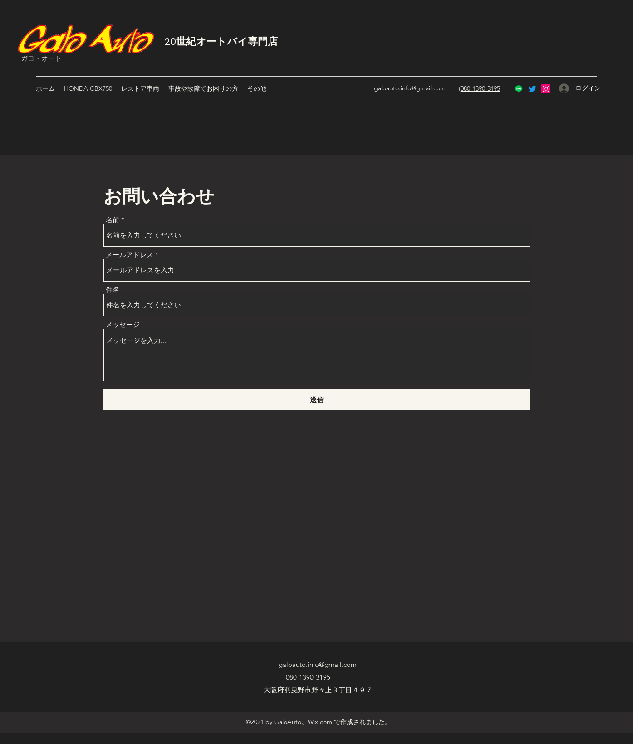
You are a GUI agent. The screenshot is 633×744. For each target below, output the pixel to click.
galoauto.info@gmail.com (410, 88)
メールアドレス (129, 254)
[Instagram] (545, 88)
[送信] (316, 399)
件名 (112, 289)
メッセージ (123, 324)
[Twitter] (532, 88)
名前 (112, 219)
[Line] (518, 88)
